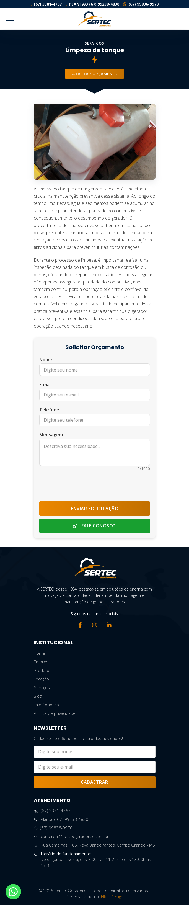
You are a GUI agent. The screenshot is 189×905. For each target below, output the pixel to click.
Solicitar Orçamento (94, 73)
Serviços (42, 687)
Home (39, 653)
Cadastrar (94, 782)
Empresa (42, 661)
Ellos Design (112, 896)
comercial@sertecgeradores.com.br (71, 836)
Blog (38, 696)
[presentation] (95, 483)
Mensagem (51, 435)
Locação (41, 679)
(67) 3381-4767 (46, 4)
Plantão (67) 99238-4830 (92, 4)
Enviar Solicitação (94, 509)
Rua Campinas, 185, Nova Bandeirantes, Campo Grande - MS (94, 845)
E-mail (45, 384)
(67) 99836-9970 (141, 4)
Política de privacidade (55, 713)
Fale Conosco (94, 526)
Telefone (49, 410)
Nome (45, 360)
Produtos (42, 670)
